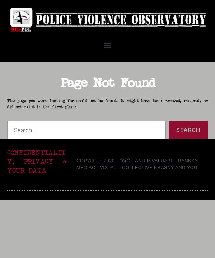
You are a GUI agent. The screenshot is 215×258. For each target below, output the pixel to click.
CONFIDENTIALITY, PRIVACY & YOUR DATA (37, 161)
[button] (107, 45)
